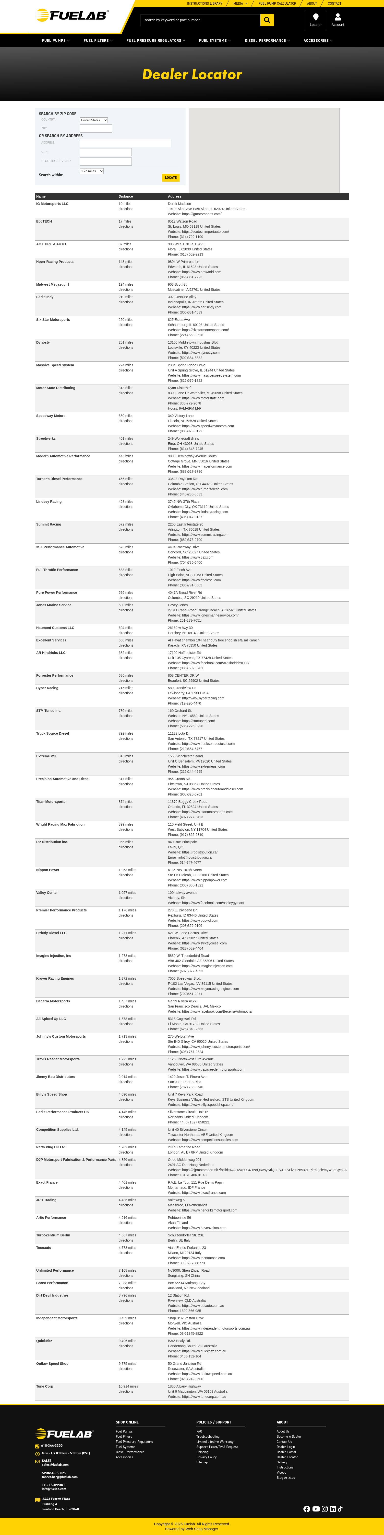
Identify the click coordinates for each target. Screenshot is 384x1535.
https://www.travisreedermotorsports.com (213, 1069)
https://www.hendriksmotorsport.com (210, 1210)
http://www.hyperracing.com (203, 698)
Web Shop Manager (201, 1529)
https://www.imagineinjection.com (207, 966)
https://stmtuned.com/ (198, 721)
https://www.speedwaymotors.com (208, 426)
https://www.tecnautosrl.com (203, 1258)
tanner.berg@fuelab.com (60, 1477)
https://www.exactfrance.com (204, 1193)
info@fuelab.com (54, 1489)
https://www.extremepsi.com (203, 766)
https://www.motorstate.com (203, 398)
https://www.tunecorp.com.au (204, 1397)
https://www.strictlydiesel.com (204, 943)
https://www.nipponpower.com (205, 880)
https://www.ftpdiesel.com (201, 580)
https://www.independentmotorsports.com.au (216, 1328)
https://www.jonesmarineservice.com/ (210, 615)
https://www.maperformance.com (207, 466)
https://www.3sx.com (198, 557)
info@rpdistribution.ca (195, 857)
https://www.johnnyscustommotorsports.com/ (216, 1047)
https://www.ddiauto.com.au (203, 1306)
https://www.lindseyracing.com (205, 512)
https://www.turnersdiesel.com (205, 489)
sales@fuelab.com (55, 1464)
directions (126, 325)
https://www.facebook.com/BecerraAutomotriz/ (217, 1011)
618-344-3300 (52, 1445)
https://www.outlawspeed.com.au (207, 1374)
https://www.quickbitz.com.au (204, 1351)
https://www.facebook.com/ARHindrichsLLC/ (215, 663)
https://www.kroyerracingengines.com (210, 989)
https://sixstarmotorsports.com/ (205, 330)
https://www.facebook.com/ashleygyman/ (213, 903)
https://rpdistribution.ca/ (200, 852)
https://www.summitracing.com (205, 535)
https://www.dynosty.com (201, 353)
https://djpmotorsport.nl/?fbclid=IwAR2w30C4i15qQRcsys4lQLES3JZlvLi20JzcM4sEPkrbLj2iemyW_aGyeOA (264, 1170)
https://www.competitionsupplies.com (210, 1140)
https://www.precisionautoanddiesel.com (212, 789)
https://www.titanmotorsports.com (207, 812)
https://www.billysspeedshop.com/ (207, 1105)
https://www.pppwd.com (200, 920)
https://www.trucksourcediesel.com (208, 744)
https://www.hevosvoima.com (204, 1228)
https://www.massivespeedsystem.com (211, 375)
